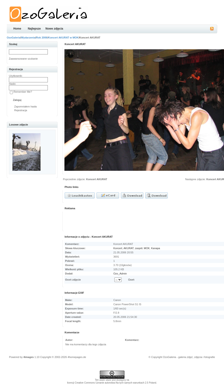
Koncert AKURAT (96, 179)
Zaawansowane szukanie (23, 58)
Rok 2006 (41, 37)
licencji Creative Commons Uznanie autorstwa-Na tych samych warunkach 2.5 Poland (111, 382)
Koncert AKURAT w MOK (63, 37)
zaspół (138, 248)
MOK (147, 248)
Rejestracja (20, 110)
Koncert (117, 248)
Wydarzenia (28, 37)
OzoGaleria (13, 37)
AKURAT (128, 248)
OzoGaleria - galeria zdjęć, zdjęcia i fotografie (189, 357)
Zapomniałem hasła (25, 106)
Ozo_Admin (120, 273)
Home (17, 28)
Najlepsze (34, 28)
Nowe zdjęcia (54, 28)
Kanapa (155, 248)
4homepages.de (76, 357)
